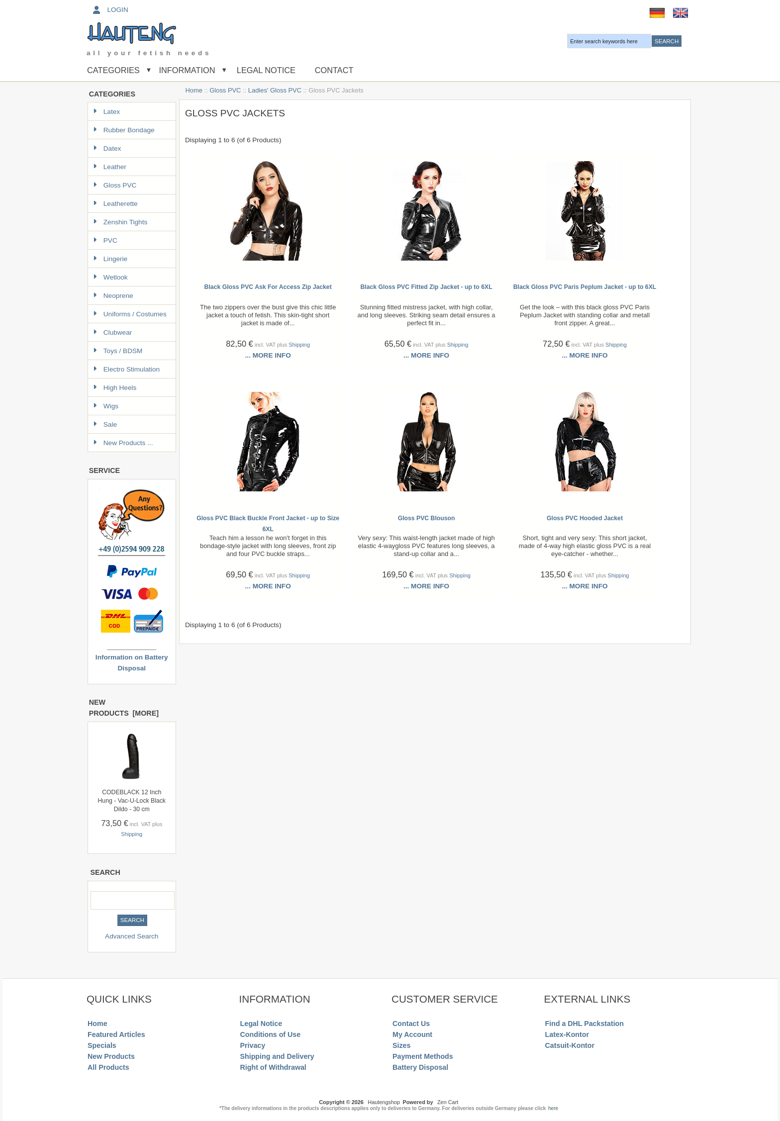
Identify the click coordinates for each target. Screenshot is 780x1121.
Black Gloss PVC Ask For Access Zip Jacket (268, 286)
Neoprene (113, 295)
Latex (106, 111)
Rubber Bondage (124, 130)
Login (109, 9)
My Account (412, 1034)
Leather (109, 167)
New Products (111, 1056)
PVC (105, 240)
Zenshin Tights (120, 222)
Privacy (253, 1045)
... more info (268, 355)
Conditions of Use (270, 1034)
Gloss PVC (225, 90)
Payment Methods (422, 1056)
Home (194, 90)
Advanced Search (131, 936)
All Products (108, 1067)
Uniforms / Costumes (130, 314)
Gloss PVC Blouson (426, 518)
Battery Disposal (420, 1067)
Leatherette (115, 203)
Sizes (401, 1045)
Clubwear (112, 332)
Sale (105, 424)
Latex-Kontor (567, 1034)
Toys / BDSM (118, 351)
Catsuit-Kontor (569, 1045)
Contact (334, 70)
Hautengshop (384, 1102)
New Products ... (123, 443)
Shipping (131, 834)
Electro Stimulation (126, 369)
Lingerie (110, 259)
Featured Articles (116, 1034)
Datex (107, 148)
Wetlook (110, 277)
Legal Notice (264, 70)
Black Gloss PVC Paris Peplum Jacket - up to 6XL (585, 286)
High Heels (115, 387)
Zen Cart (447, 1102)
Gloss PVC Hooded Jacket (585, 518)
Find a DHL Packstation (584, 1024)
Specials (102, 1045)
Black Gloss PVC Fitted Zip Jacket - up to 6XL (426, 286)
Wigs (105, 406)
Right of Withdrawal (273, 1067)
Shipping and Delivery (277, 1056)
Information (187, 70)
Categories (113, 70)
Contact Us (411, 1024)
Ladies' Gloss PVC (274, 90)
